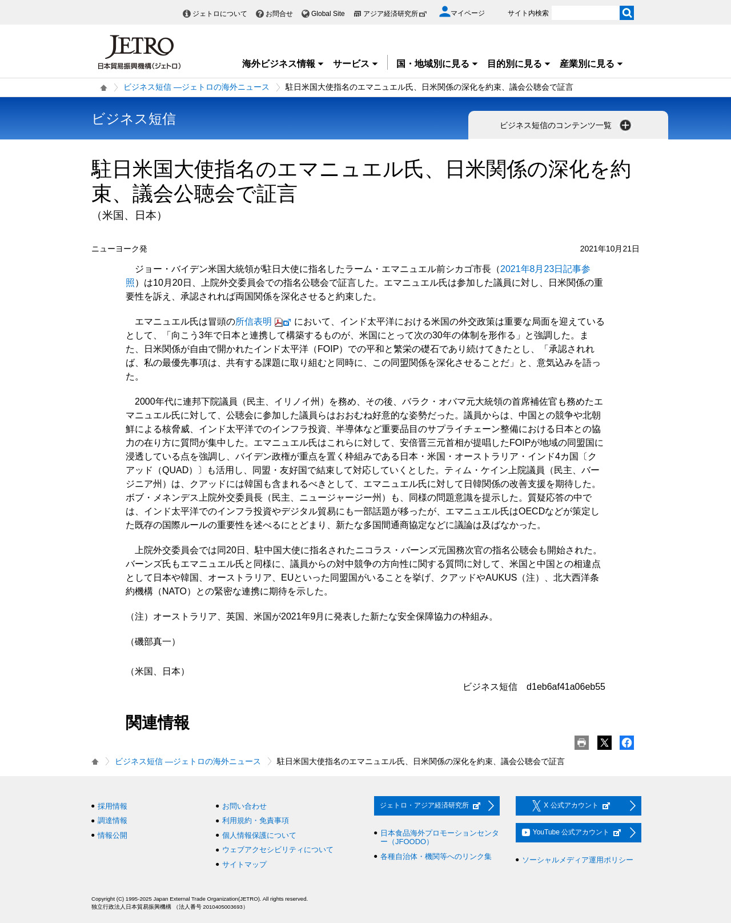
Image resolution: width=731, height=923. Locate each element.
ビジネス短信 (133, 118)
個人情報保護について (259, 835)
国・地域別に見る (437, 64)
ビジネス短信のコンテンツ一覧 (566, 125)
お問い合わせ (244, 806)
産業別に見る (592, 64)
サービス (356, 64)
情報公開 (112, 835)
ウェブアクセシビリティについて (278, 849)
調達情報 (112, 820)
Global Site (328, 14)
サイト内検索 (528, 13)
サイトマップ (244, 864)
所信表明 (264, 321)
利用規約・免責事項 (255, 820)
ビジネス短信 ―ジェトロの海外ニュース (196, 86)
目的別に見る (519, 64)
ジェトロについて (219, 14)
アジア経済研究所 (395, 14)
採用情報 (112, 806)
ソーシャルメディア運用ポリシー (577, 860)
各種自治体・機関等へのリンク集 (436, 856)
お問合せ (279, 14)
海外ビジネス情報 (283, 64)
